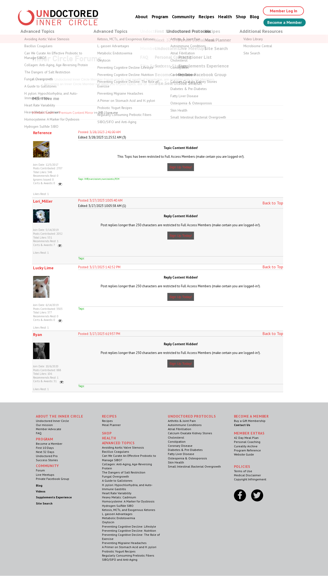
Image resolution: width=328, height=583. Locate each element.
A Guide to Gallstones (117, 480)
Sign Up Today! (180, 167)
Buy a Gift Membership (249, 421)
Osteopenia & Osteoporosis (187, 458)
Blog (254, 16)
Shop (241, 16)
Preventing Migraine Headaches (124, 543)
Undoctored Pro (47, 456)
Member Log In (283, 10)
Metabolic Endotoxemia (118, 518)
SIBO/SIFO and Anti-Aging (119, 559)
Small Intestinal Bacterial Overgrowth (194, 466)
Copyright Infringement (250, 479)
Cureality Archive (246, 446)
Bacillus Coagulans (115, 451)
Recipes (206, 16)
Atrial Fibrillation (179, 429)
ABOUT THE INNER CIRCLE (59, 416)
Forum (40, 470)
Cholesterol (176, 437)
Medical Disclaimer (247, 475)
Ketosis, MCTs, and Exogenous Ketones (128, 510)
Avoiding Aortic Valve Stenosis (123, 447)
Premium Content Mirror (76, 113)
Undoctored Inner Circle (52, 421)
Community (183, 16)
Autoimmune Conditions (185, 425)
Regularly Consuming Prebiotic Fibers (128, 555)
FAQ (39, 433)
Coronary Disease (180, 446)
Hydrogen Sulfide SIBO (118, 506)
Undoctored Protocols (192, 416)
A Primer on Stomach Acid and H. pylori (129, 547)
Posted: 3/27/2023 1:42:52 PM (99, 267)
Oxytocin (108, 522)
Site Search (44, 503)
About (141, 16)
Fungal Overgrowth (115, 476)
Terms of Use (243, 471)
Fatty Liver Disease (181, 454)
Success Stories (47, 460)
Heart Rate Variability (116, 493)
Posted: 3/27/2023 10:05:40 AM (100, 200)
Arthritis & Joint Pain (182, 421)
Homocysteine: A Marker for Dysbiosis (128, 501)
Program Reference (247, 450)
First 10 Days (45, 448)
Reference (42, 132)
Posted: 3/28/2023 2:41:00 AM (99, 132)
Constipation (177, 441)
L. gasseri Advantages (117, 514)
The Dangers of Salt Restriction (123, 472)
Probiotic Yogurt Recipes (119, 551)
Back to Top (272, 202)
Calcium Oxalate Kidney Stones (190, 433)
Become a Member (284, 22)
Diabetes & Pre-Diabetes (185, 450)
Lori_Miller (43, 201)
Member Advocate (48, 429)
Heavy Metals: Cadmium (119, 497)
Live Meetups (45, 475)
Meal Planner (111, 425)
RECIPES (109, 416)
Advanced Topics (118, 443)
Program (160, 16)
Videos (40, 491)
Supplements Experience (54, 497)
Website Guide (244, 454)
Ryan (37, 334)
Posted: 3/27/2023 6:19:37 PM (99, 334)
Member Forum (43, 113)
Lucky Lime (43, 267)
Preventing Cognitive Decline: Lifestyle (129, 526)
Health (225, 16)
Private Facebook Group (52, 479)
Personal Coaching (247, 442)
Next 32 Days (45, 452)
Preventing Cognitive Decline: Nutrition (129, 530)
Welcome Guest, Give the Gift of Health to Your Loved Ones (164, 39)
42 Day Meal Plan (246, 438)
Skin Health (176, 462)
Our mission (44, 425)
